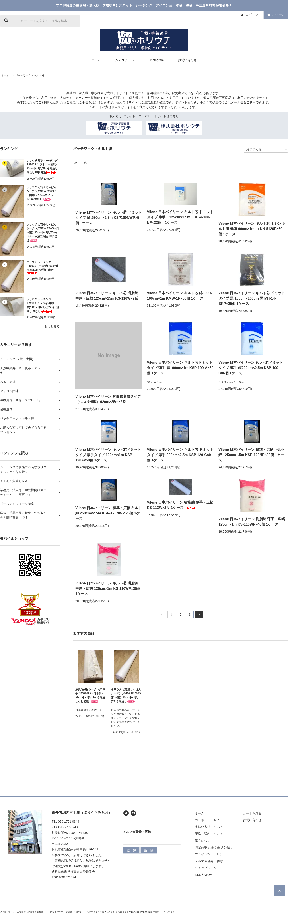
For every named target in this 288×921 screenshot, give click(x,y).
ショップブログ (206, 868)
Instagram (157, 60)
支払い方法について (209, 827)
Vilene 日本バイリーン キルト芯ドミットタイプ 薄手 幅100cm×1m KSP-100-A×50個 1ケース (180, 368)
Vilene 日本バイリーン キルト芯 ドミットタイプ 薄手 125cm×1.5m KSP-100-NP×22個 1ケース (180, 217)
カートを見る (252, 813)
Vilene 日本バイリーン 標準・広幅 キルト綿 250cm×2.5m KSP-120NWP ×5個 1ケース (108, 513)
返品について (204, 840)
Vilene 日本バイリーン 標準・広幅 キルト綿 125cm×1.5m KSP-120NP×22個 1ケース (251, 455)
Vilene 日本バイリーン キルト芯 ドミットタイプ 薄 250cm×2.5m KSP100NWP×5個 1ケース (108, 217)
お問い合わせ (187, 60)
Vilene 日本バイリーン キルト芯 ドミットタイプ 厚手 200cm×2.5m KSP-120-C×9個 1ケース (180, 455)
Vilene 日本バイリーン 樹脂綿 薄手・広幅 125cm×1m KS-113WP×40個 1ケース (251, 521)
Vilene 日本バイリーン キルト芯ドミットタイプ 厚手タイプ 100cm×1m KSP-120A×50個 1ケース (108, 455)
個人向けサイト (127, 102)
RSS (198, 875)
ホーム (96, 60)
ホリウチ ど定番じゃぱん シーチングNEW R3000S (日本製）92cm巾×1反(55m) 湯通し (41, 193)
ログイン (251, 14)
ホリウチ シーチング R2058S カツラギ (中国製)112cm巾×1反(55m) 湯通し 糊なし (43, 305)
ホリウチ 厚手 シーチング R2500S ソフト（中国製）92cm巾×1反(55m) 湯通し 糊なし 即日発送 (42, 166)
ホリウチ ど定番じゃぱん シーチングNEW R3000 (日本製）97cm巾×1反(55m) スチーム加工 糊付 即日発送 (43, 232)
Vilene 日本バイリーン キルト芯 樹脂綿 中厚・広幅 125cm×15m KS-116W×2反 (106, 295)
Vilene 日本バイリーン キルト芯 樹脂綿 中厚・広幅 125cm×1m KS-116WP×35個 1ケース (107, 588)
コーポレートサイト (209, 820)
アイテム (274, 14)
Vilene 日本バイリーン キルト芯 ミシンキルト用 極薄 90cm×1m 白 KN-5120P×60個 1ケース (251, 229)
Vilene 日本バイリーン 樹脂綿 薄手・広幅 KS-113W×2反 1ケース (180, 505)
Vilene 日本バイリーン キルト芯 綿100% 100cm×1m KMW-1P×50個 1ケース (179, 295)
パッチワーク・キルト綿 (29, 75)
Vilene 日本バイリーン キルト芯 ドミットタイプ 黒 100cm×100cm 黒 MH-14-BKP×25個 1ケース (251, 298)
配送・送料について (209, 834)
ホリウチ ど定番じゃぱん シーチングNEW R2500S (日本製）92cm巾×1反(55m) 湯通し (126, 695)
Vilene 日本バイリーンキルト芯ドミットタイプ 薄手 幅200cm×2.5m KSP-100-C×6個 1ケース (250, 368)
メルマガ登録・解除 (209, 861)
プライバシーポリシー (210, 854)
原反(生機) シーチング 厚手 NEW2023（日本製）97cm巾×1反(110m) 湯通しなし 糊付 (90, 695)
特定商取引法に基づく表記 (213, 847)
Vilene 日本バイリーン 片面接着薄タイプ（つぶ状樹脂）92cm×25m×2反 (108, 399)
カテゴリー (125, 60)
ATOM (208, 875)
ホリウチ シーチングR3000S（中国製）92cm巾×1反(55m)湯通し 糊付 (43, 267)
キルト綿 (80, 163)
